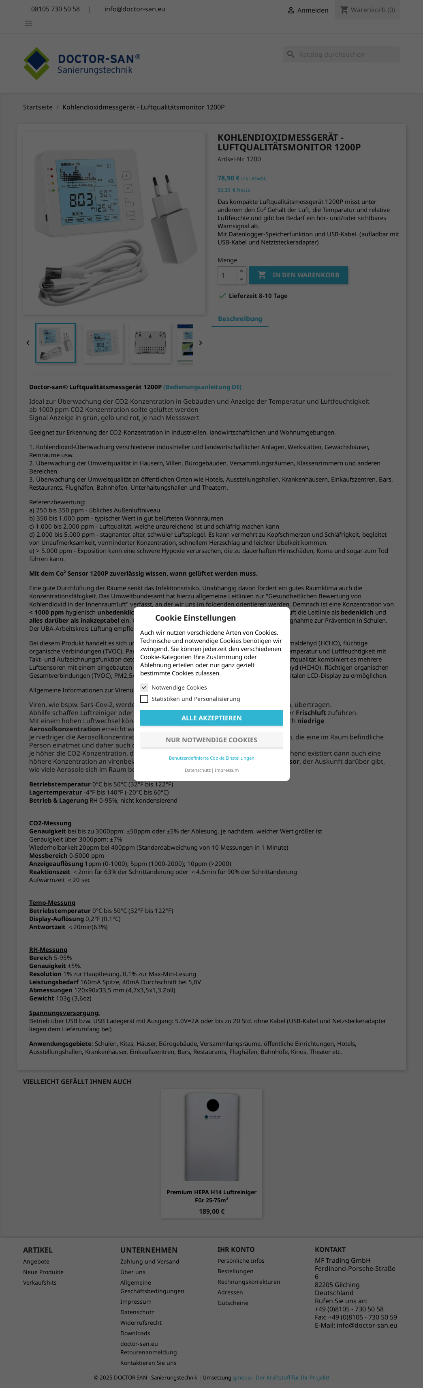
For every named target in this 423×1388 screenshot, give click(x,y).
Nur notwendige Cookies (211, 739)
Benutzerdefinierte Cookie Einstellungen (211, 758)
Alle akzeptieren (212, 717)
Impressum (227, 770)
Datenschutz (198, 770)
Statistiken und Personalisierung (190, 699)
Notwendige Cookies (173, 687)
